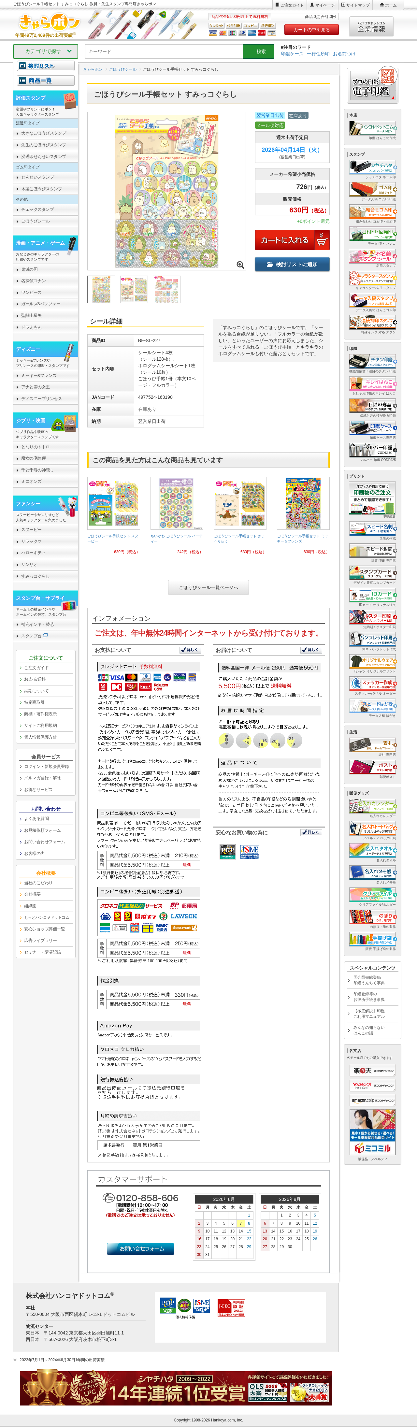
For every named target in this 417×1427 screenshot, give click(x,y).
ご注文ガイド (292, 5)
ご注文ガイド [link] (36, 667)
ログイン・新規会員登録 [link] (46, 766)
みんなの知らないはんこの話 (369, 1030)
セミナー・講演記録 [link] (42, 952)
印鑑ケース (292, 53)
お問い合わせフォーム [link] (44, 841)
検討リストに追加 (292, 264)
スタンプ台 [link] (31, 635)
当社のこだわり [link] (38, 882)
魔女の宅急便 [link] (33, 458)
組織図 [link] (30, 905)
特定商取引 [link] (34, 702)
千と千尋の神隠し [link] (37, 470)
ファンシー (28, 503)
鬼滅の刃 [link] (29, 269)
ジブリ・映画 (30, 420)
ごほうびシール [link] (35, 221)
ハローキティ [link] (33, 552)
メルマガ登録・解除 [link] (42, 777)
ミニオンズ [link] (31, 481)
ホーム (391, 5)
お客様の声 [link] (34, 853)
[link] (113, 518)
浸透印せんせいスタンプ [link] (43, 156)
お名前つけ (344, 53)
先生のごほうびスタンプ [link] (43, 144)
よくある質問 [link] (36, 818)
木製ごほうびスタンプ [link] (41, 188)
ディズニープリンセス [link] (41, 398)
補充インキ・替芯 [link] (37, 624)
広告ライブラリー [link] (40, 940)
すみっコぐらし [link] (35, 576)
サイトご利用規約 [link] (40, 725)
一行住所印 (318, 53)
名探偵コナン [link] (33, 280)
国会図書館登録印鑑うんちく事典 (369, 980)
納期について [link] (36, 690)
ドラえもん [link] (31, 327)
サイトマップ (358, 5)
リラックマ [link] (31, 541)
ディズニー (28, 349)
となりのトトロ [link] (35, 446)
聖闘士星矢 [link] (31, 315)
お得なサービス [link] (38, 789)
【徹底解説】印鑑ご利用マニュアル (369, 1014)
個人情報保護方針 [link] (40, 737)
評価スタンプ (30, 98)
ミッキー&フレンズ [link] (38, 375)
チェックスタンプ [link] (37, 209)
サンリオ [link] (29, 564)
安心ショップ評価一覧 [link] (44, 929)
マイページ (325, 5)
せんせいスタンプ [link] (37, 177)
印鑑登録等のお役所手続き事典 (369, 997)
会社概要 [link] (32, 894)
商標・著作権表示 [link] (40, 714)
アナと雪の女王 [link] (35, 386)
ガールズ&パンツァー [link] (41, 303)
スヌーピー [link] (31, 529)
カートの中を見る (312, 29)
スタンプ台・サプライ (40, 598)
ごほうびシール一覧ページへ (208, 587)
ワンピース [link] (31, 292)
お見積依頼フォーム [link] (42, 830)
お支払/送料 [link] (35, 679)
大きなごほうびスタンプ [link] (43, 133)
